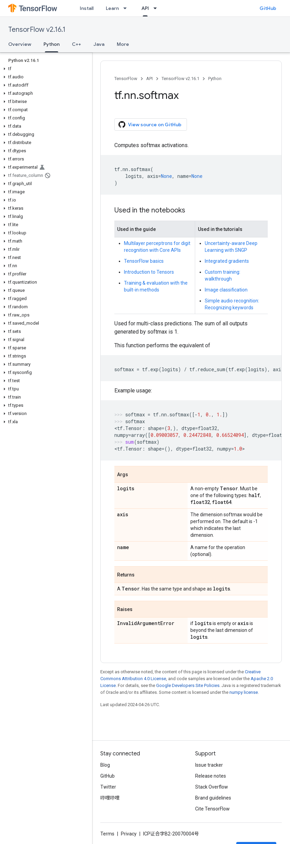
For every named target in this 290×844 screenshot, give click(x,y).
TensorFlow (125, 78)
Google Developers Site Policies (187, 685)
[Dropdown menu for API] (157, 8)
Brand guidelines (213, 798)
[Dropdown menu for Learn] (127, 8)
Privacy (129, 833)
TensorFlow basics (144, 261)
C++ (76, 44)
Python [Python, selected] (51, 44)
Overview (19, 44)
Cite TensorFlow (212, 808)
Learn (112, 8)
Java (98, 44)
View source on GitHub (149, 124)
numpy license (243, 692)
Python (215, 78)
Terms (107, 833)
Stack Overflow (211, 787)
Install (86, 8)
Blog (105, 765)
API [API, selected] (145, 8)
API (149, 78)
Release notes (210, 776)
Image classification (226, 290)
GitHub (268, 8)
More (123, 44)
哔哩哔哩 (109, 798)
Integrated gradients (227, 261)
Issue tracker (209, 765)
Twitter (108, 787)
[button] (44, 69)
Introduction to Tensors (149, 272)
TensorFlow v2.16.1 (36, 29)
